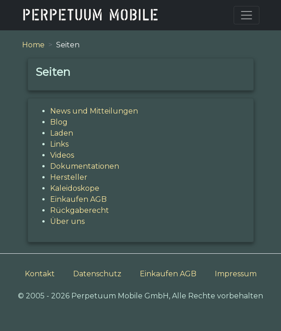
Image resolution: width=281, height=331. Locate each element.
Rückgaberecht (79, 210)
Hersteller (68, 177)
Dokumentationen (84, 166)
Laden (61, 133)
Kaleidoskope (74, 188)
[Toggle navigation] (246, 15)
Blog (59, 122)
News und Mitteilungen (94, 111)
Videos (62, 155)
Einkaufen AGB (78, 199)
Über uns (67, 221)
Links (59, 144)
